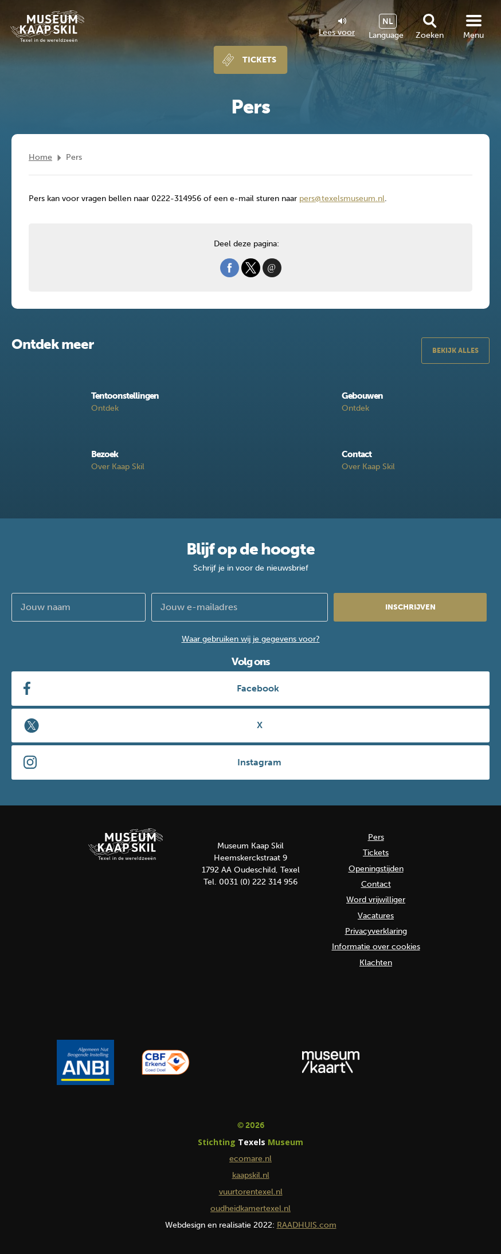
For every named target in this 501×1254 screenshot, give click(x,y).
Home (40, 157)
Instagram (259, 762)
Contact (376, 884)
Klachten (375, 963)
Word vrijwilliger (375, 900)
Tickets (259, 60)
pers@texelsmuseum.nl (342, 198)
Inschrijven (410, 607)
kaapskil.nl (250, 1175)
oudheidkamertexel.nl (250, 1208)
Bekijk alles (455, 351)
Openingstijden (376, 869)
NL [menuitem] (387, 21)
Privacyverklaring (376, 931)
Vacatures (376, 916)
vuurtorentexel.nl (251, 1192)
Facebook (258, 688)
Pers (376, 837)
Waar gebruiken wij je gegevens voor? (251, 639)
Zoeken (430, 35)
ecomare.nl (250, 1158)
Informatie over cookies (376, 947)
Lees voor (337, 27)
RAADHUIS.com (306, 1225)
